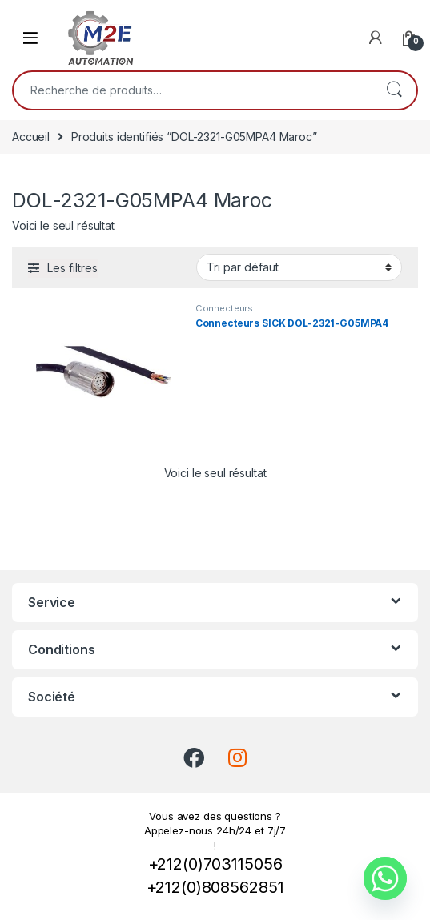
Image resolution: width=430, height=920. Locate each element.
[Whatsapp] (385, 878)
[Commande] (299, 267)
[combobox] (193, 90)
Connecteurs (224, 308)
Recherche (394, 90)
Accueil (31, 136)
